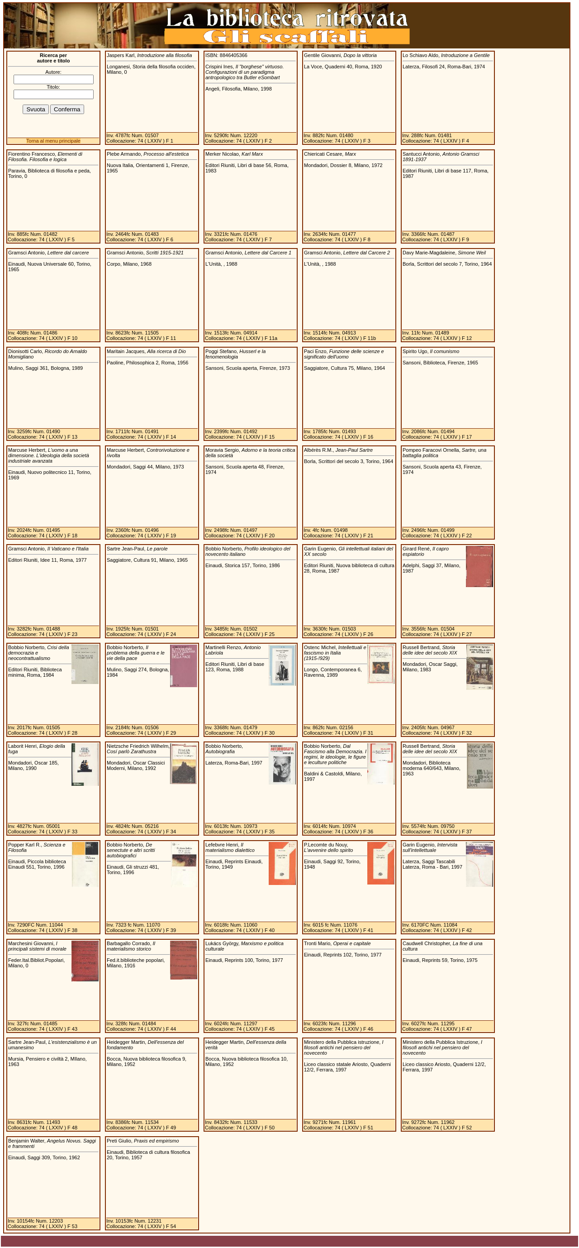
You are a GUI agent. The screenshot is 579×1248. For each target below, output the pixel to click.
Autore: (53, 72)
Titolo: (53, 87)
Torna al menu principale (53, 140)
